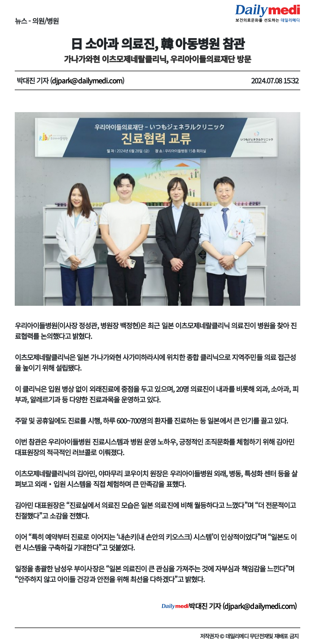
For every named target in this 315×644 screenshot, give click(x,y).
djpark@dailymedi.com (87, 80)
